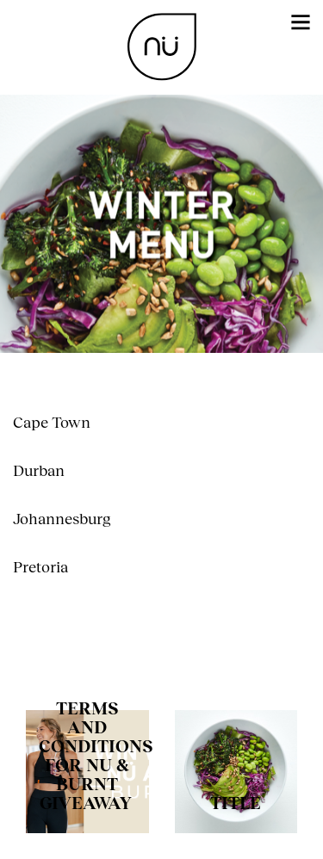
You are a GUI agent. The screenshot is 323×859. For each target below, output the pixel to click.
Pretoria (40, 566)
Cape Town (51, 421)
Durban (39, 469)
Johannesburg (62, 518)
